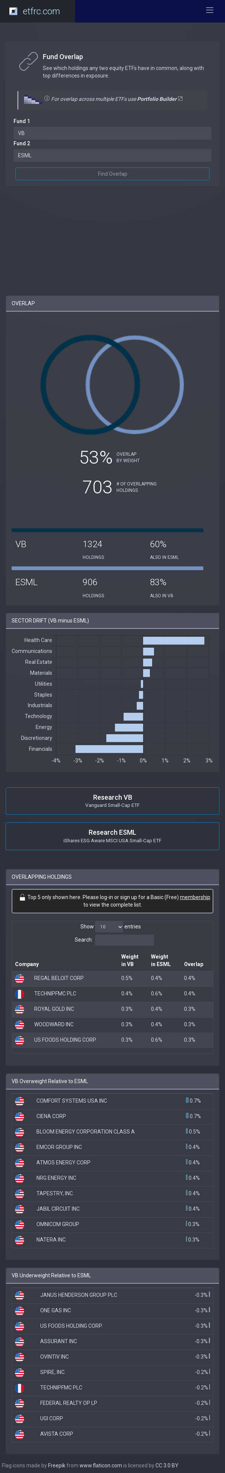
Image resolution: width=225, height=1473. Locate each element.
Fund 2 (22, 143)
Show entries (110, 927)
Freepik (56, 1465)
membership (195, 897)
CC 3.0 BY (167, 1465)
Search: (114, 940)
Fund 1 (22, 121)
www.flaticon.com (101, 1465)
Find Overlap (112, 174)
